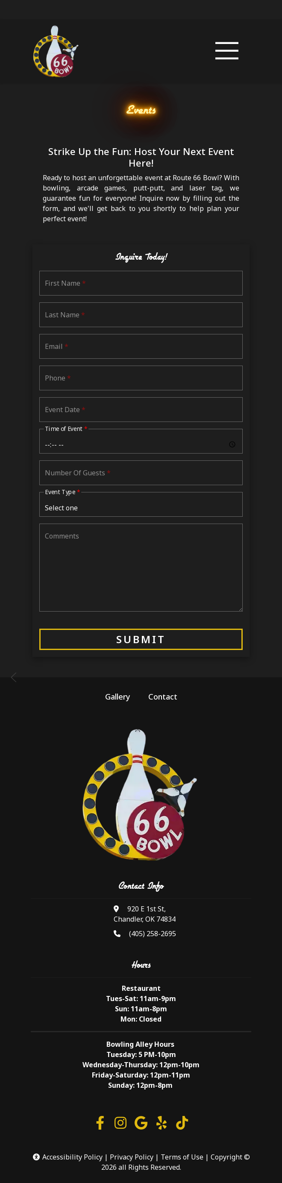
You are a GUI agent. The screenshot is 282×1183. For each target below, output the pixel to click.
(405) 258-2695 (152, 933)
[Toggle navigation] (227, 52)
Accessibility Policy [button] (67, 1157)
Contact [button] (162, 696)
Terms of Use (182, 1157)
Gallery (117, 696)
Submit (141, 639)
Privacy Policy (131, 1157)
